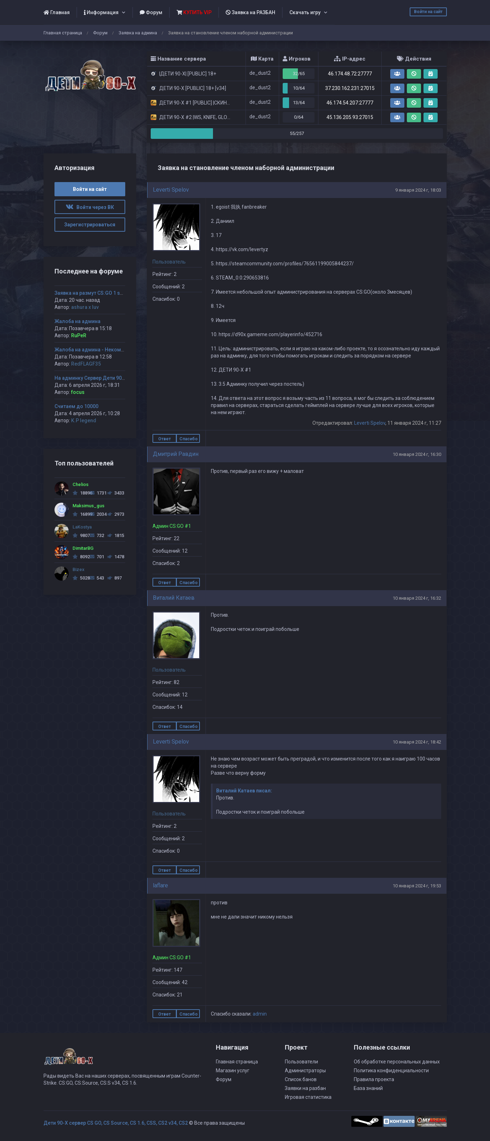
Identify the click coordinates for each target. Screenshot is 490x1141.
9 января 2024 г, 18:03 (418, 190)
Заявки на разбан (305, 1088)
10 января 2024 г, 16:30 (417, 454)
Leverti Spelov (171, 189)
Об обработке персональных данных (397, 1061)
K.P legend (83, 420)
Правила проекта (374, 1079)
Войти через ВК (90, 207)
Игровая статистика (308, 1097)
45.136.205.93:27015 (350, 117)
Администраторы (305, 1070)
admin (260, 1014)
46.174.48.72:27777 (350, 74)
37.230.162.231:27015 (350, 88)
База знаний (368, 1088)
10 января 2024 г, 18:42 (417, 742)
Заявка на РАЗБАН (250, 12)
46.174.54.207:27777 (350, 103)
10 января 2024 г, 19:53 (417, 885)
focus (78, 392)
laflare (160, 885)
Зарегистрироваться (89, 224)
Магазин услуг (232, 1070)
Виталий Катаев (174, 597)
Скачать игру (305, 12)
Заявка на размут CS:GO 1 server (93, 293)
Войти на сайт (428, 11)
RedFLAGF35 (86, 364)
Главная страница (63, 32)
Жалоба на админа (77, 321)
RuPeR (78, 335)
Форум (151, 12)
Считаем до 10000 (76, 406)
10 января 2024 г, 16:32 (417, 598)
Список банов (301, 1079)
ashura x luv (85, 307)
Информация (101, 12)
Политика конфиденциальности (391, 1070)
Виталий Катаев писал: (244, 790)
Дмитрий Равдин (175, 454)
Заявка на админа (138, 32)
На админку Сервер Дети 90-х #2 (94, 378)
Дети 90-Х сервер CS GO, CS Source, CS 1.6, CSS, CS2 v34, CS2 (116, 1123)
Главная (57, 12)
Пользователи (301, 1061)
